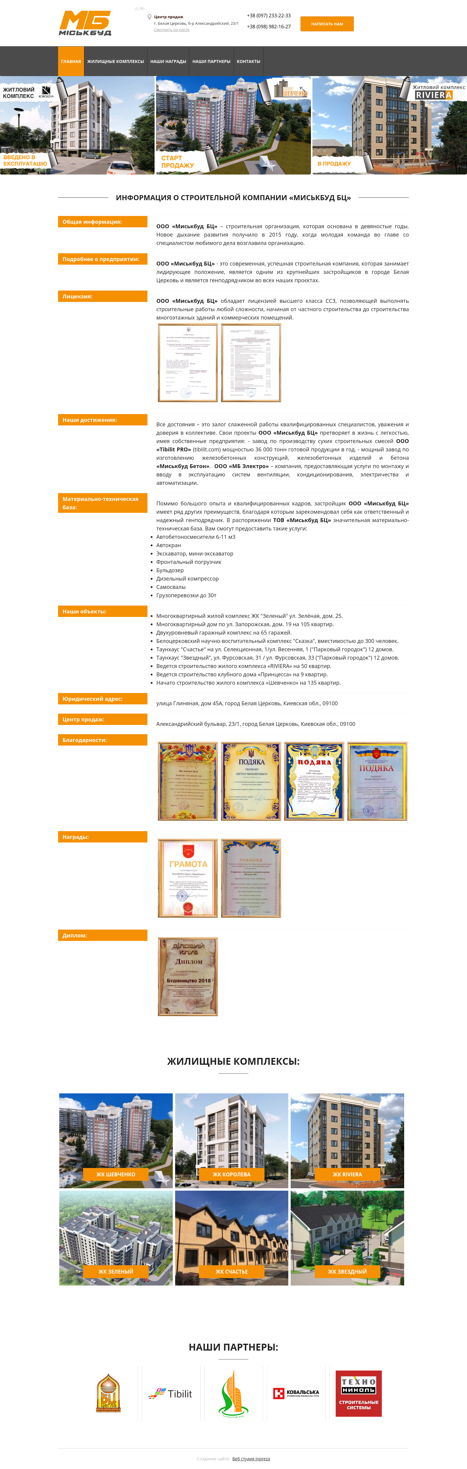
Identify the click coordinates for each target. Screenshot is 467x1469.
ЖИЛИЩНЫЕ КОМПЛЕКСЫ (115, 61)
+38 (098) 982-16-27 (269, 26)
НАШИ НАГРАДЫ (168, 61)
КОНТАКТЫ (248, 61)
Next (381, 1393)
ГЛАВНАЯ (71, 61)
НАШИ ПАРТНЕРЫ (211, 61)
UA (136, 8)
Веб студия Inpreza (251, 1459)
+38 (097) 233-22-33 (269, 15)
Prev (86, 1393)
